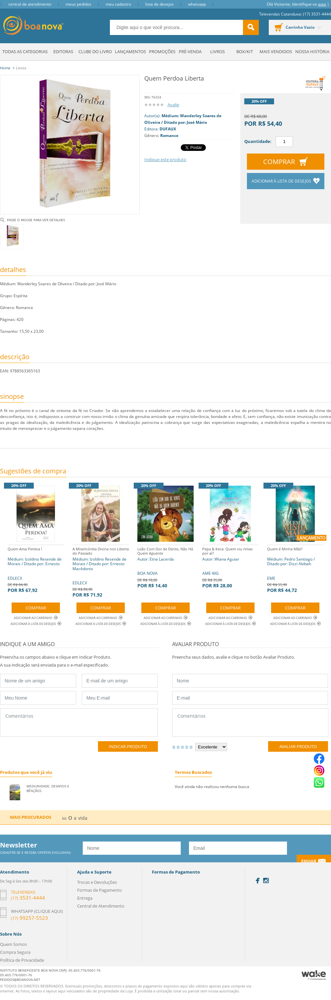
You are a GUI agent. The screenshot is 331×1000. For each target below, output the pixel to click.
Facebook (258, 880)
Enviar (308, 861)
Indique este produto (165, 159)
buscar (251, 27)
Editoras (63, 51)
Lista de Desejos (159, 4)
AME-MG (230, 567)
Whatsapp (197, 4)
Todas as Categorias (25, 51)
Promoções (162, 51)
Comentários (79, 722)
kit (64, 818)
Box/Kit (244, 51)
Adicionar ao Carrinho (36, 618)
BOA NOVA (165, 567)
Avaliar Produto (298, 746)
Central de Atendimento (29, 4)
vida (82, 818)
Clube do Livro (95, 51)
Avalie (173, 105)
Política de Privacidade (22, 960)
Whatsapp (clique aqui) (37, 911)
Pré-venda (190, 51)
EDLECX (36, 569)
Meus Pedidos (78, 4)
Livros (217, 51)
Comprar (279, 161)
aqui (322, 4)
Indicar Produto (128, 746)
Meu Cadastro (118, 4)
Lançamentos (130, 51)
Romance (169, 135)
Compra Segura (15, 952)
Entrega (84, 898)
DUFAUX (168, 129)
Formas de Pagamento (99, 890)
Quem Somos (13, 944)
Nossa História (312, 51)
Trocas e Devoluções (97, 882)
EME (295, 569)
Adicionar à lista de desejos (282, 181)
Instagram (266, 880)
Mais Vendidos (276, 51)
